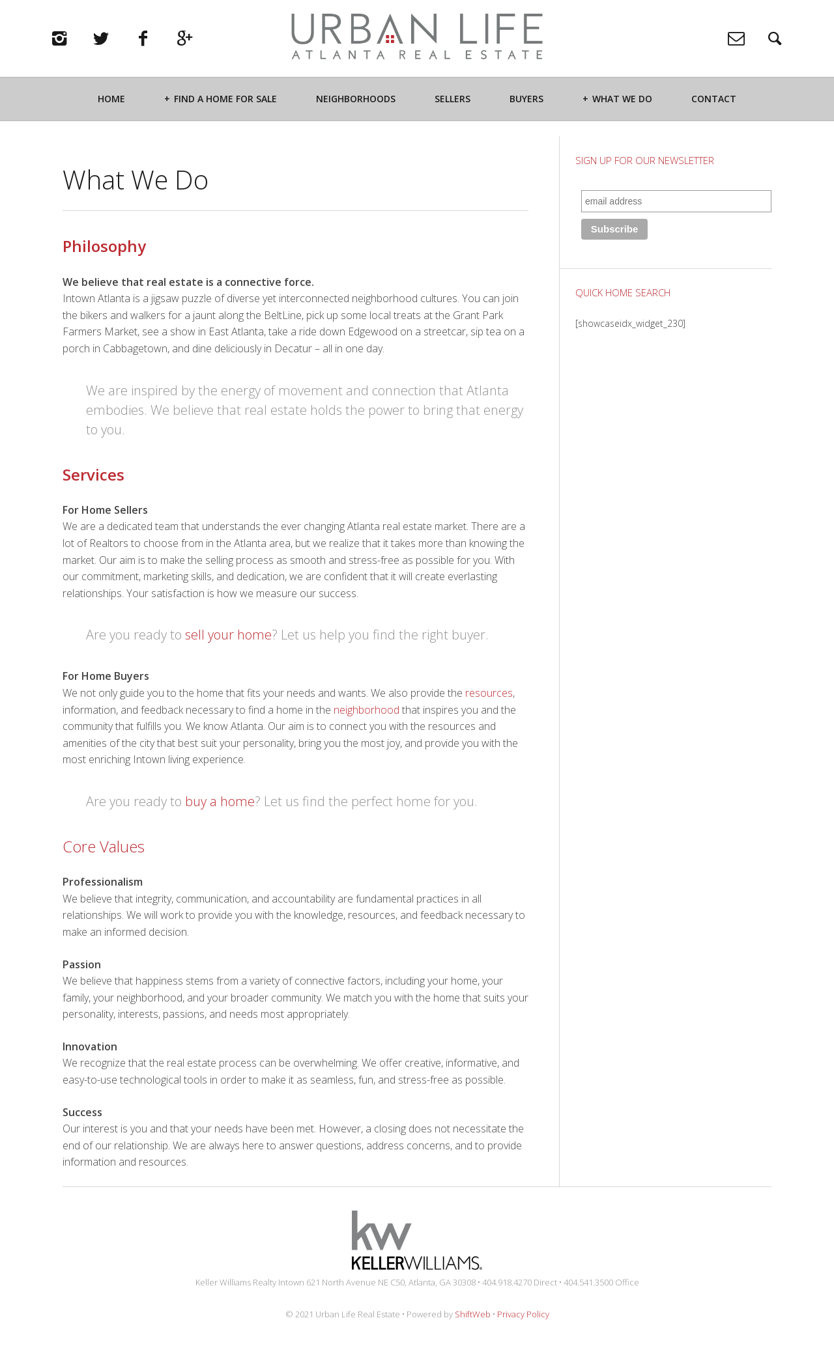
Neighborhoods (355, 115)
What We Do (622, 115)
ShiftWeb (473, 1314)
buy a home (220, 801)
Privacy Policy (523, 1314)
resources (489, 693)
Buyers (526, 115)
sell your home (228, 634)
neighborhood (366, 710)
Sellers (452, 115)
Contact (713, 115)
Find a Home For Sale (225, 115)
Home (111, 115)
